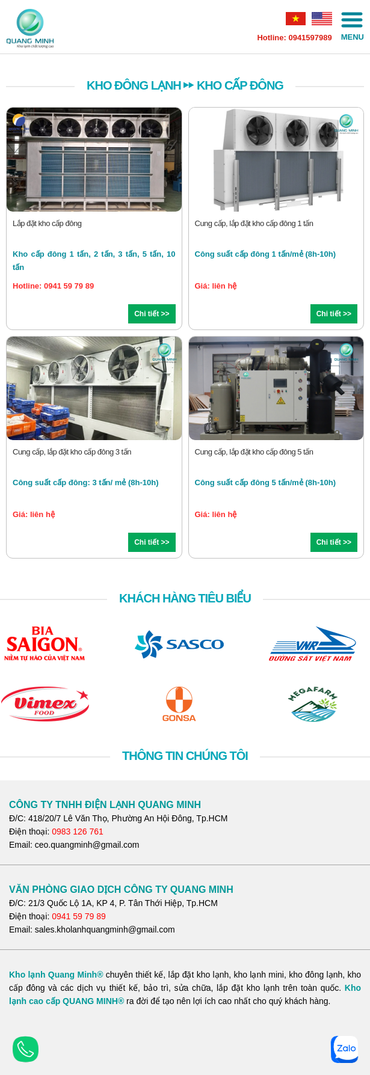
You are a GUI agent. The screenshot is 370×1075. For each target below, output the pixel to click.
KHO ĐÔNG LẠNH (134, 85)
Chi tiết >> (151, 314)
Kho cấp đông (240, 85)
